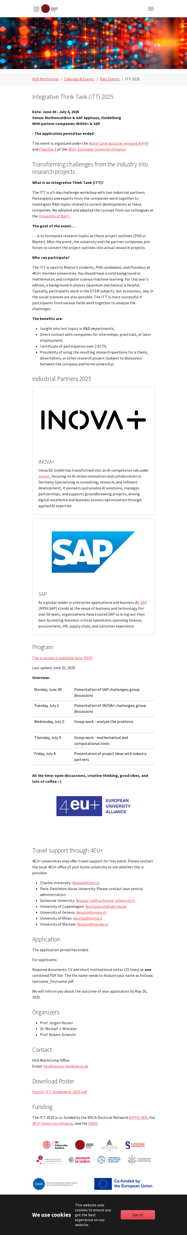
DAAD (93, 1123)
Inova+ (44, 476)
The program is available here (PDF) (62, 657)
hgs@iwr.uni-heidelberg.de (65, 1066)
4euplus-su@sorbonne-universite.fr (105, 900)
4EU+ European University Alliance (97, 149)
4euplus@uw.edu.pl (92, 924)
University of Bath (54, 216)
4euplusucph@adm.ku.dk (105, 906)
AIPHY (134, 1117)
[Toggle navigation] (151, 8)
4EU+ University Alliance (52, 1123)
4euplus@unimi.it (87, 918)
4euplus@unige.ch (91, 912)
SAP (143, 602)
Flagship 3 (48, 149)
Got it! (137, 1214)
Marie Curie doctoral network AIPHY (119, 143)
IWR (144, 1117)
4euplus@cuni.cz (86, 882)
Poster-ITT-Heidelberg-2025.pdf (59, 1091)
